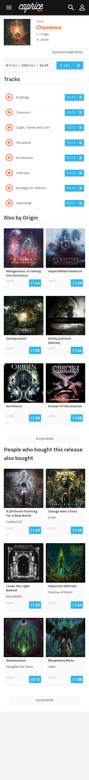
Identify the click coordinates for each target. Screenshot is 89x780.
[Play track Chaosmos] (9, 113)
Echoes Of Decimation (65, 406)
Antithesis (14, 406)
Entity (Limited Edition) (59, 340)
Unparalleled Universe (65, 271)
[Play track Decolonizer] (9, 158)
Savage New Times (62, 511)
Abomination (16, 660)
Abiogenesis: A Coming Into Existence (23, 273)
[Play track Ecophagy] (9, 98)
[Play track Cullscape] (9, 173)
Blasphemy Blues (61, 660)
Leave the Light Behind (18, 588)
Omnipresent (16, 338)
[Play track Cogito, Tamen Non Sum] (9, 128)
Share (42, 39)
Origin (45, 34)
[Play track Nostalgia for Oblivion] (9, 188)
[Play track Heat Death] (9, 203)
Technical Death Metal (67, 52)
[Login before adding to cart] (69, 65)
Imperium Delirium (62, 586)
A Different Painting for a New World (21, 513)
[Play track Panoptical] (9, 143)
